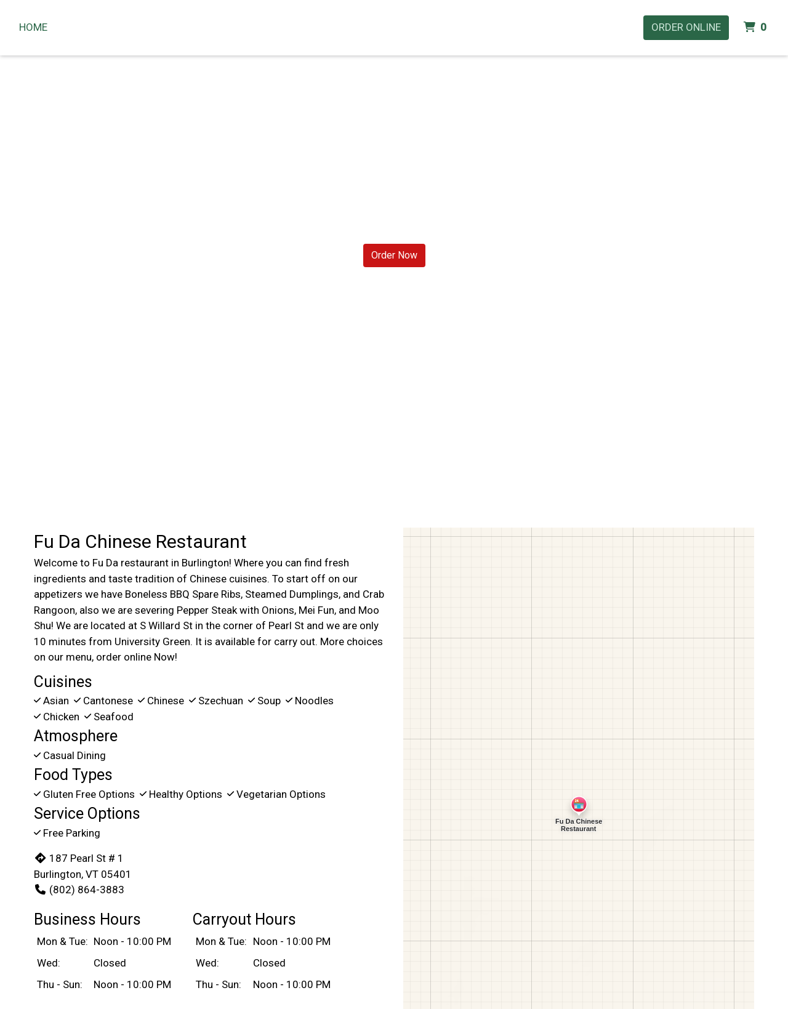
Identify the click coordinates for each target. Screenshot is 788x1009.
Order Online (686, 27)
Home (33, 27)
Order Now (394, 255)
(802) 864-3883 (79, 889)
